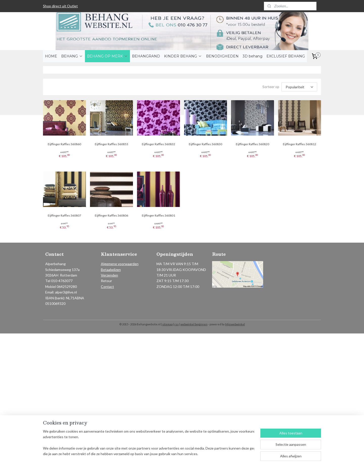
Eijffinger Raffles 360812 (299, 144)
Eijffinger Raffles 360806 (111, 215)
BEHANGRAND (146, 56)
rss (176, 324)
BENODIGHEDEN (222, 56)
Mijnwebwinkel (235, 324)
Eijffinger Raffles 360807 (64, 215)
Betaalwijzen (111, 269)
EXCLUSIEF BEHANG (285, 56)
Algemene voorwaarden (120, 264)
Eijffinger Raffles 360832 (158, 144)
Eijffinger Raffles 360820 (252, 144)
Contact (107, 286)
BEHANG (72, 56)
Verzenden (109, 275)
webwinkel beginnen (194, 324)
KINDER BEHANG (183, 56)
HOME (51, 56)
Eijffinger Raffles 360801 (158, 215)
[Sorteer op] (299, 87)
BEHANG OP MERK (107, 56)
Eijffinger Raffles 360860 (64, 144)
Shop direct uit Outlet (60, 6)
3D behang (252, 56)
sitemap (167, 324)
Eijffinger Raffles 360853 (111, 144)
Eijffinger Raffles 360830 (205, 144)
